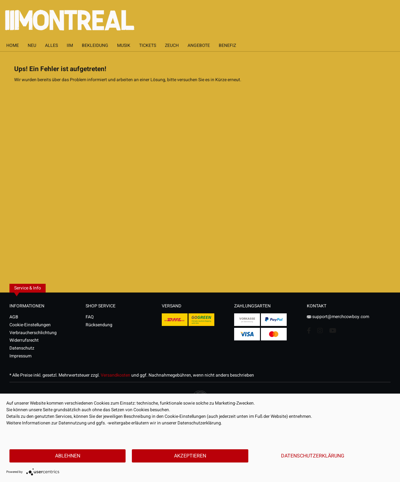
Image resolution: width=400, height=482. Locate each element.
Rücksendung (99, 325)
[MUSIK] (124, 45)
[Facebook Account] (309, 330)
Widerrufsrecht (24, 340)
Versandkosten (115, 375)
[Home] (12, 45)
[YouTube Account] (332, 330)
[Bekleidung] (95, 45)
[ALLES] (51, 45)
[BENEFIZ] (227, 45)
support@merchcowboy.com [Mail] (338, 316)
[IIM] (69, 45)
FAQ (90, 317)
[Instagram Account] (320, 330)
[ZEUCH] (172, 45)
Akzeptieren (190, 456)
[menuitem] (12, 45)
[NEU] (32, 45)
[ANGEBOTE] (198, 45)
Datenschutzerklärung (312, 456)
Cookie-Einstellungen (30, 325)
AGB (13, 317)
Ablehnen (67, 456)
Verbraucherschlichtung (33, 332)
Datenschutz (21, 348)
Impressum (20, 356)
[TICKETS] (148, 45)
